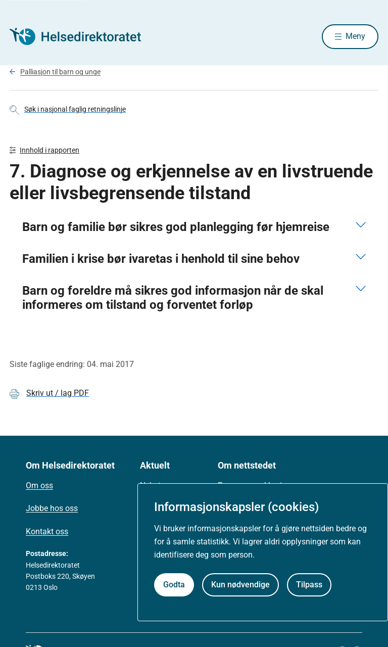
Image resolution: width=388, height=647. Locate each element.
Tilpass (309, 584)
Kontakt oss (47, 532)
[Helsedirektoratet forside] (82, 36)
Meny (355, 36)
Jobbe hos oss (52, 510)
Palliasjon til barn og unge (60, 72)
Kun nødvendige (240, 584)
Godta (174, 584)
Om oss (39, 486)
